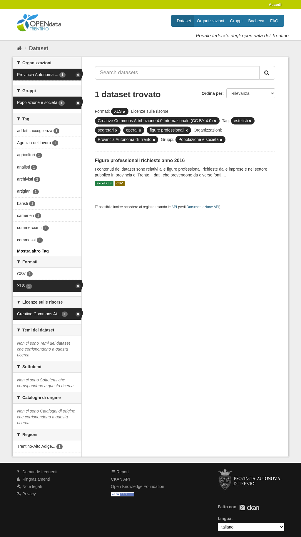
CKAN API (120, 479)
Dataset (184, 20)
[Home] (19, 48)
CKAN (249, 507)
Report (120, 471)
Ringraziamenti (33, 479)
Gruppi (236, 20)
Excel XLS (104, 183)
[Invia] (267, 73)
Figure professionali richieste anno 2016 (140, 160)
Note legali (29, 486)
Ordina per (212, 93)
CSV (119, 183)
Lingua (224, 518)
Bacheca (256, 20)
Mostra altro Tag (33, 251)
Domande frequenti (37, 471)
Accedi (275, 4)
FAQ (274, 20)
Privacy (26, 493)
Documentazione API (203, 207)
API (174, 207)
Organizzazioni (210, 20)
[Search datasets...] (177, 73)
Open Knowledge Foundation (137, 486)
